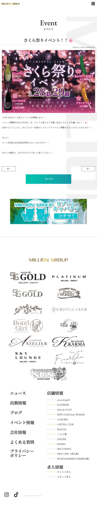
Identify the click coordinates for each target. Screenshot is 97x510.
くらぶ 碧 (62, 434)
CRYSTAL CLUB (65, 424)
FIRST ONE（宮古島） (68, 453)
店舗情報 (55, 393)
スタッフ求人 (64, 476)
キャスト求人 (64, 471)
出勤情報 (18, 403)
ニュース (18, 393)
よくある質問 (22, 442)
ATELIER (61, 439)
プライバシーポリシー (22, 453)
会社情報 (18, 432)
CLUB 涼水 (62, 419)
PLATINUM (63, 404)
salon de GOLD (64, 409)
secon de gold (63, 399)
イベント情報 (22, 422)
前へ (9, 169)
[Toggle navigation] (93, 4)
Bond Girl (61, 429)
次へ (88, 169)
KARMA (61, 444)
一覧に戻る (48, 179)
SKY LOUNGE (64, 448)
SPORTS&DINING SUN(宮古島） (74, 458)
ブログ (16, 413)
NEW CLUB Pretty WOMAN (71, 414)
